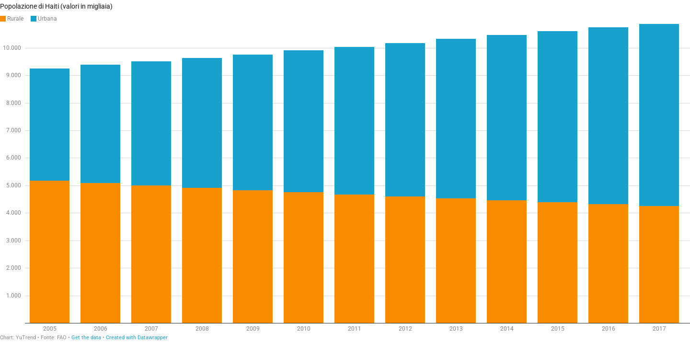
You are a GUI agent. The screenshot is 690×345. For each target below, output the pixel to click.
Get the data (86, 337)
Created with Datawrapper (137, 337)
